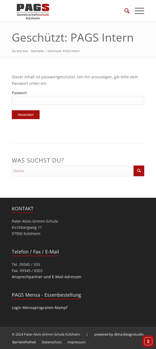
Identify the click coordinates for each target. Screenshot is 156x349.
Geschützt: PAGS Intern (73, 37)
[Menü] (137, 10)
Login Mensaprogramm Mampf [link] (39, 307)
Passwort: (78, 97)
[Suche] (124, 10)
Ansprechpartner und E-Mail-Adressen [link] (46, 276)
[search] (78, 171)
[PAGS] (65, 10)
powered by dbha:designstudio (119, 334)
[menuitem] (124, 10)
